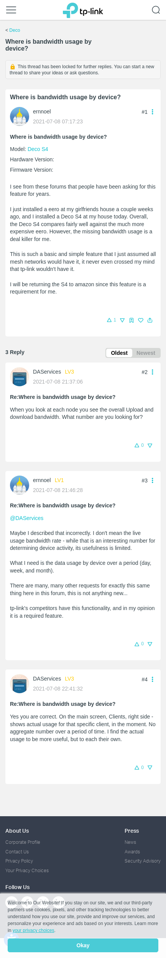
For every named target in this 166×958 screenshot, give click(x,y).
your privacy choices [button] (33, 930)
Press (132, 830)
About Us (17, 830)
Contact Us (17, 852)
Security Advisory (143, 861)
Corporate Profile (22, 842)
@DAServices (26, 518)
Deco (14, 30)
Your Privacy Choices (27, 870)
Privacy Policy (19, 861)
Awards (132, 852)
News (130, 842)
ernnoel (42, 111)
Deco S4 (38, 149)
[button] (150, 320)
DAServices (47, 372)
